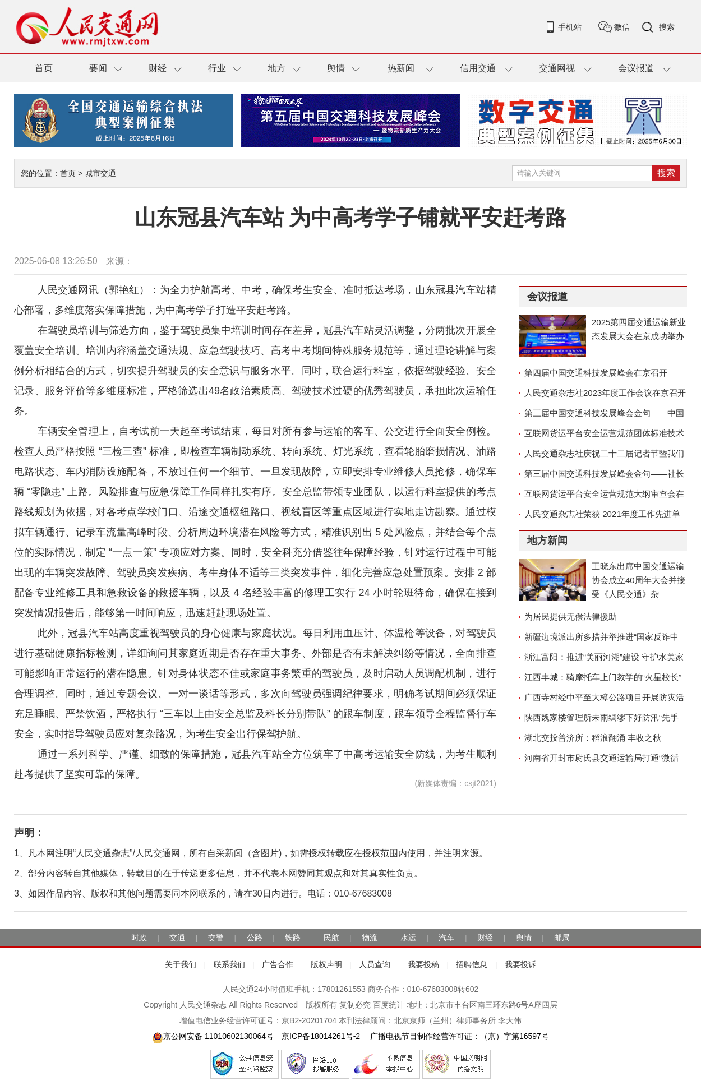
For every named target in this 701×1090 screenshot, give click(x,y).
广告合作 (277, 964)
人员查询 (374, 964)
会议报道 (636, 68)
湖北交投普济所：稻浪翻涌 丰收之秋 (592, 737)
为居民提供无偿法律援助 (570, 616)
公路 (254, 937)
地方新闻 (547, 540)
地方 (276, 68)
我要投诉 (520, 964)
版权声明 (326, 964)
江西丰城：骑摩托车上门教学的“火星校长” (602, 677)
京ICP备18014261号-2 (321, 1036)
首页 (44, 68)
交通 (177, 937)
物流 (369, 937)
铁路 (293, 937)
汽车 (446, 937)
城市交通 (100, 173)
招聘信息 (471, 964)
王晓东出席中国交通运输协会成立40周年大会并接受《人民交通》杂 (638, 580)
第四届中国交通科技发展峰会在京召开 (595, 372)
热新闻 (401, 68)
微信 (622, 26)
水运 (408, 937)
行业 (217, 68)
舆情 (336, 68)
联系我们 (229, 964)
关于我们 (180, 964)
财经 (158, 68)
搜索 (667, 26)
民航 (331, 937)
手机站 (570, 26)
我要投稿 (423, 964)
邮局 (562, 937)
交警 (216, 937)
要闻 (98, 68)
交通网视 (557, 68)
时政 (139, 937)
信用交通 (478, 68)
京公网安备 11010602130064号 (213, 1036)
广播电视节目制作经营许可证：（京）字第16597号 (458, 1036)
